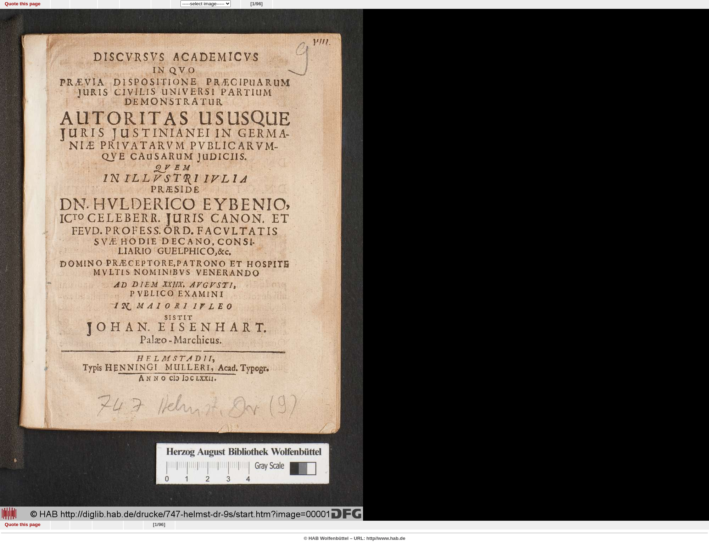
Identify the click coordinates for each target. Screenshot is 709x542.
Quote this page (22, 3)
